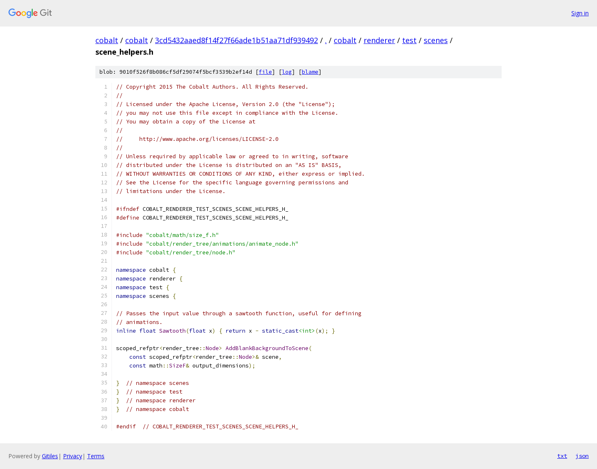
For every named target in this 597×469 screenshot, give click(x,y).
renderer (379, 40)
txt (562, 455)
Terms (95, 456)
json (582, 455)
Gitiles (50, 456)
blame (310, 71)
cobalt (106, 40)
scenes (436, 40)
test (409, 40)
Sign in (580, 13)
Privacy (72, 456)
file (265, 71)
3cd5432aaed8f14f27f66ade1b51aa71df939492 (236, 40)
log (287, 71)
